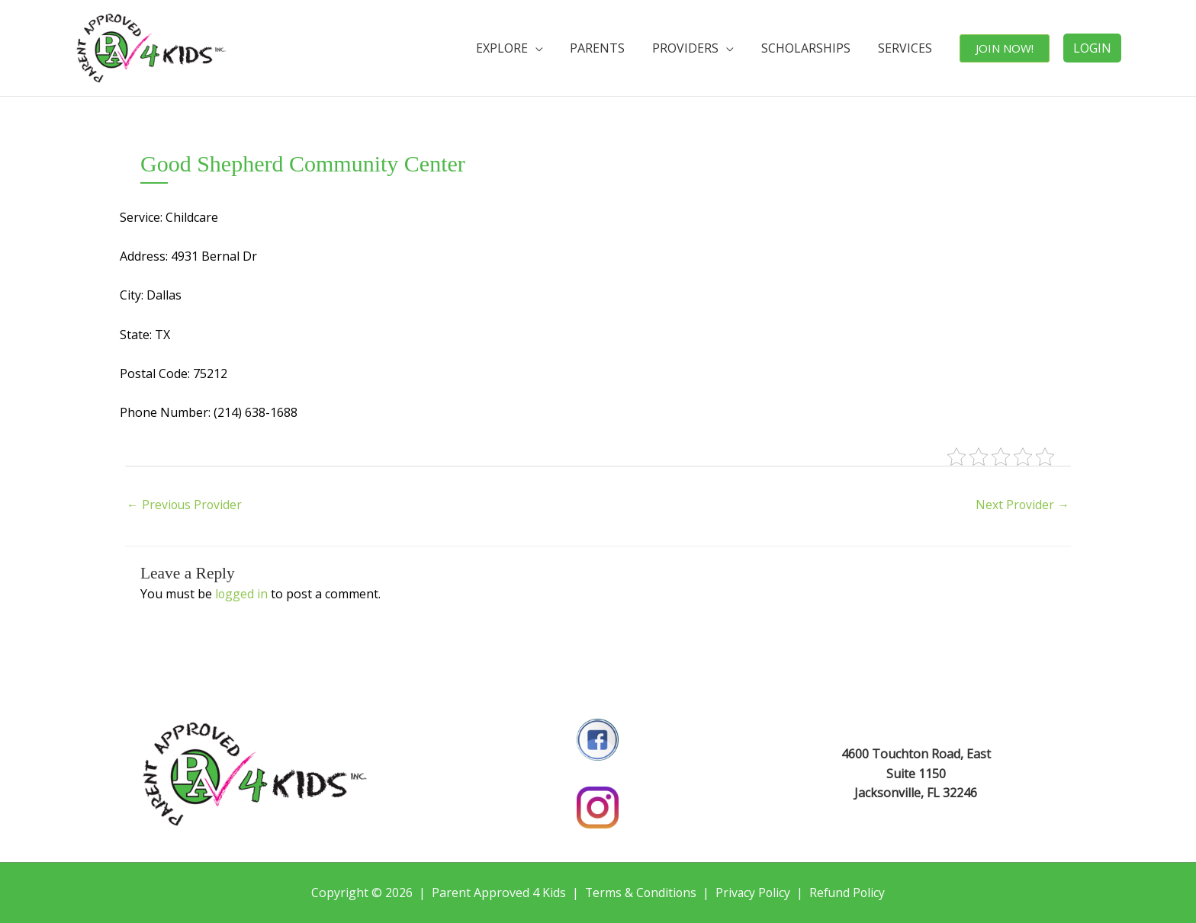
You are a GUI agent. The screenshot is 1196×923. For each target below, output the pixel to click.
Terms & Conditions (639, 892)
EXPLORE (526, 48)
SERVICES (912, 48)
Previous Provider (185, 505)
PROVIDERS (701, 48)
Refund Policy (849, 892)
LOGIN (1092, 48)
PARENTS (617, 48)
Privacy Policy (753, 892)
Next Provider (1022, 505)
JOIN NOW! (1007, 48)
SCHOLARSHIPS (817, 48)
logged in (241, 593)
